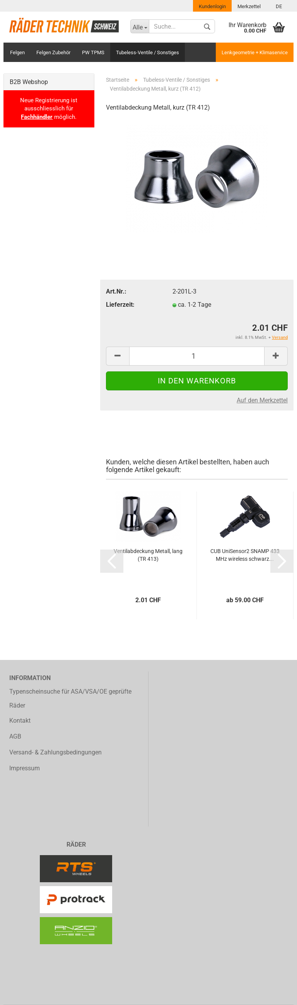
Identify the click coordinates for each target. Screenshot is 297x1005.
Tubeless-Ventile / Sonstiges (147, 52)
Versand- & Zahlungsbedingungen (55, 752)
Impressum (24, 768)
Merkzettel (249, 6)
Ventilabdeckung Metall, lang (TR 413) (148, 555)
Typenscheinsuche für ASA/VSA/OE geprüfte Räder (70, 699)
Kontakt (20, 720)
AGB (15, 736)
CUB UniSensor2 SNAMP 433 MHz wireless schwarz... (245, 555)
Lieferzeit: (120, 304)
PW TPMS (93, 52)
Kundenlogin (212, 6)
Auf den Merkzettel (262, 400)
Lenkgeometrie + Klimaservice (255, 52)
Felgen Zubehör (53, 52)
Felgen (17, 52)
